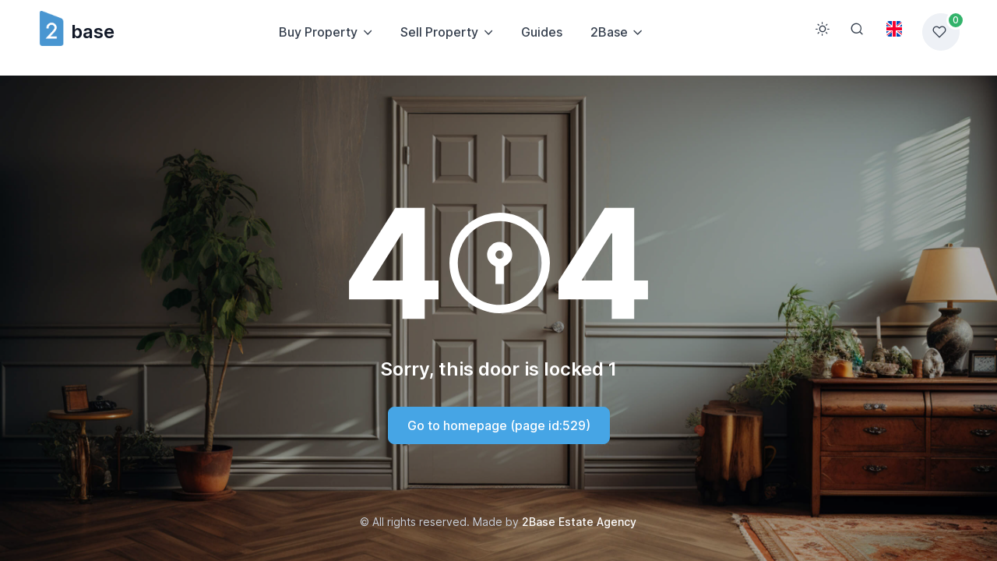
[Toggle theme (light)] (822, 28)
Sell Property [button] (439, 32)
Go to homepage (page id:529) (498, 425)
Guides (541, 32)
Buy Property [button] (318, 32)
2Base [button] (609, 32)
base (75, 31)
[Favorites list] (941, 32)
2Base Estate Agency (579, 521)
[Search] (856, 28)
